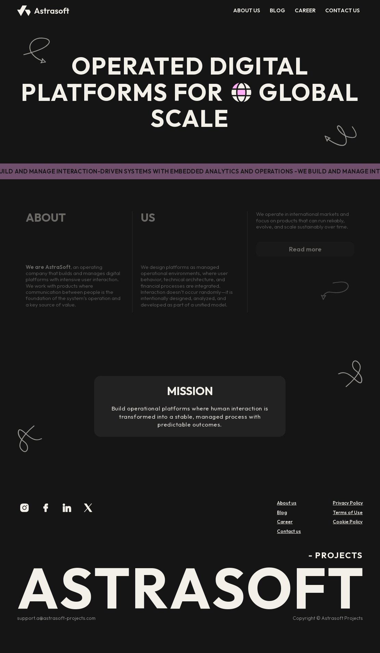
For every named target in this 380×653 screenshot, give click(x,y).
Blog (282, 512)
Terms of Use (348, 512)
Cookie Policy (348, 521)
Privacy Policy (348, 503)
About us (286, 503)
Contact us (289, 531)
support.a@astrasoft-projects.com (56, 618)
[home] (43, 10)
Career (285, 521)
